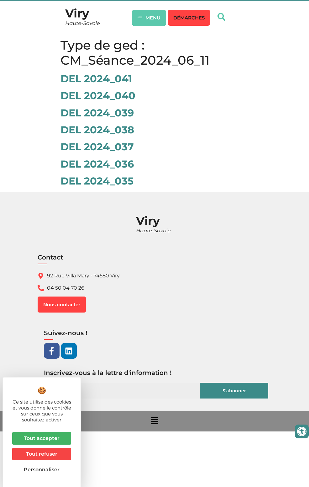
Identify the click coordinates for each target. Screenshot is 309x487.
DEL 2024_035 (97, 181)
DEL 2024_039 (97, 113)
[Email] (123, 391)
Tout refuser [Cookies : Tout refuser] (41, 454)
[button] (189, 18)
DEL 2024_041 (96, 78)
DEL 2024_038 (97, 130)
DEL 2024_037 (97, 147)
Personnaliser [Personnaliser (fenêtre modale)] (42, 470)
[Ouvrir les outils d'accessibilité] (302, 431)
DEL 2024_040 (97, 95)
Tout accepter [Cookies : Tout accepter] (42, 438)
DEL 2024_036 (97, 164)
